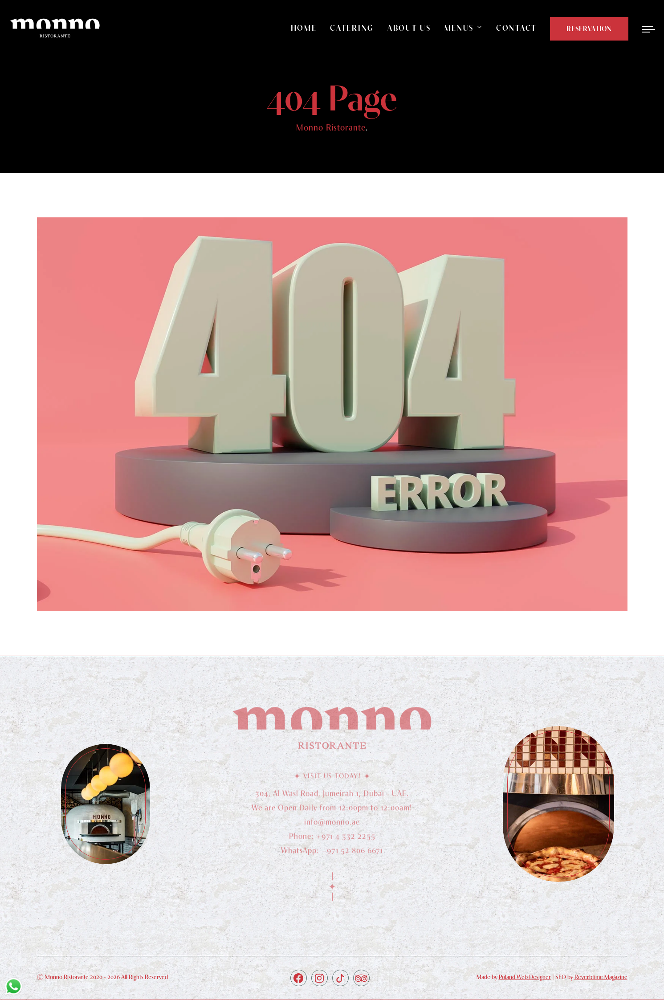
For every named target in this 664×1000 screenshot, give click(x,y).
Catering (352, 28)
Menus (459, 28)
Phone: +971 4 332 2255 (332, 839)
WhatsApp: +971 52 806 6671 (332, 853)
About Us (409, 28)
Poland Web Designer (525, 976)
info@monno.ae (332, 825)
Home (304, 28)
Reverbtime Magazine (600, 976)
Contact (516, 28)
